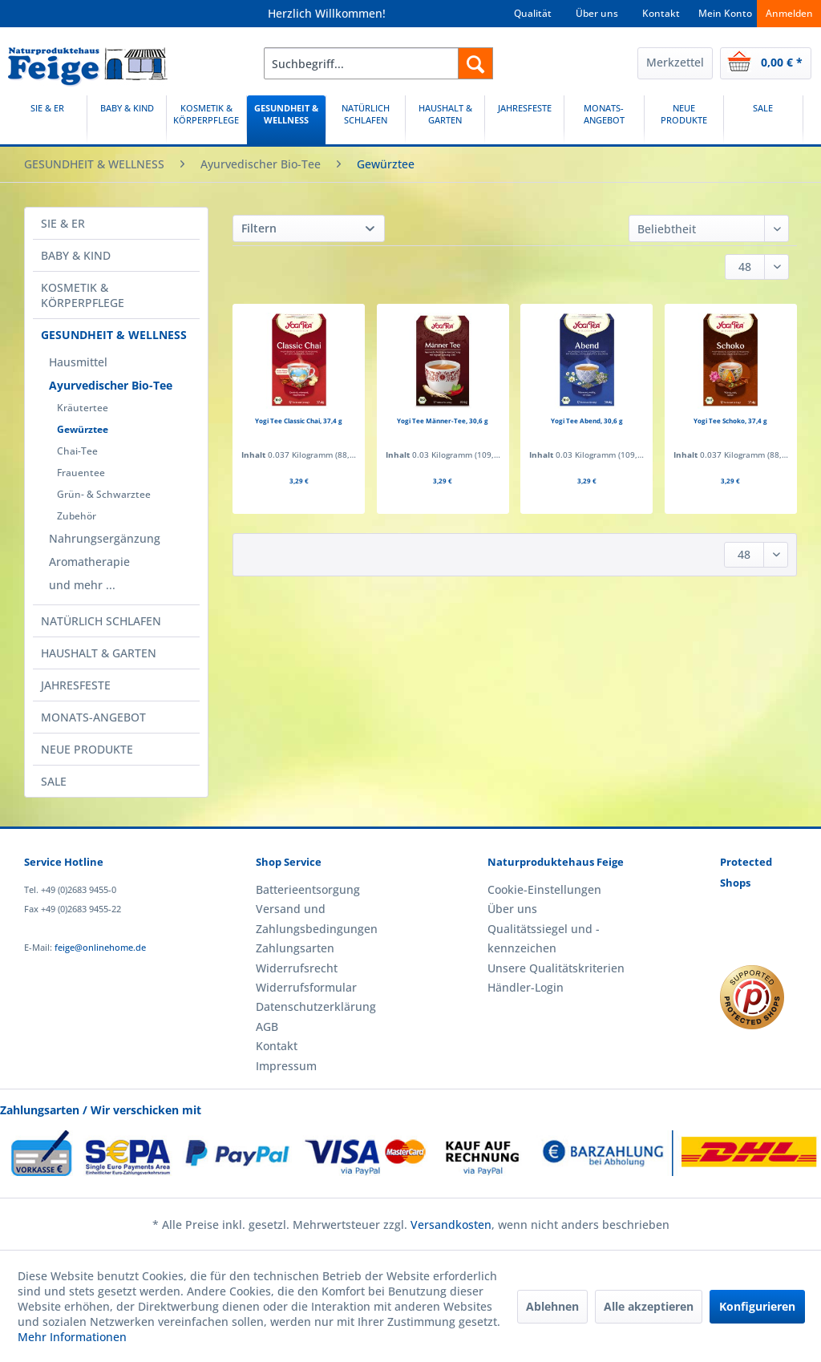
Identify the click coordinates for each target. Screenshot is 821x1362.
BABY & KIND (76, 255)
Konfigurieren (757, 1306)
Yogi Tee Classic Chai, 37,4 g (298, 420)
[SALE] (763, 119)
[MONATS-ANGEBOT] (603, 119)
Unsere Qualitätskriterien (556, 968)
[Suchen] (475, 63)
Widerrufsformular (306, 987)
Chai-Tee (77, 451)
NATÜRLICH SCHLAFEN (101, 620)
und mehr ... (82, 584)
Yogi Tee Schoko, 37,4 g (730, 420)
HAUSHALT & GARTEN (98, 653)
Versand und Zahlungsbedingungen (317, 918)
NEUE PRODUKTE (87, 749)
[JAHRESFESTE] (524, 119)
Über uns (597, 13)
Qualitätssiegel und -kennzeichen (543, 938)
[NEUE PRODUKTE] (684, 119)
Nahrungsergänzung (104, 538)
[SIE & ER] (47, 119)
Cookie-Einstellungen (544, 889)
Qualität (533, 13)
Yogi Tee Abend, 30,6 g (587, 420)
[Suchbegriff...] (379, 63)
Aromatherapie (89, 561)
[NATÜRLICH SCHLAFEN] (365, 119)
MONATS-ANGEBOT (93, 717)
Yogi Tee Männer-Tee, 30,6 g (442, 420)
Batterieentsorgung (308, 889)
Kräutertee (82, 407)
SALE (54, 781)
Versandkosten (450, 1224)
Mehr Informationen (72, 1336)
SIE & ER (63, 223)
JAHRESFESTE (76, 685)
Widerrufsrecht (297, 968)
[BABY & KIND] (126, 119)
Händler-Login (525, 987)
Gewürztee (82, 429)
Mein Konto (725, 13)
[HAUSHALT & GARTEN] (445, 119)
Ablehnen (552, 1306)
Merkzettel (675, 62)
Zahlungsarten (295, 948)
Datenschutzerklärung (316, 1006)
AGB (267, 1026)
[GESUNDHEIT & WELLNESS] (286, 119)
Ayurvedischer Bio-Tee (110, 385)
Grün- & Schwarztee (104, 494)
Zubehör (76, 516)
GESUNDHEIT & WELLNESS (114, 334)
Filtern (259, 228)
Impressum (286, 1065)
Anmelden (789, 13)
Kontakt (661, 13)
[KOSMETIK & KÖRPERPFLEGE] (206, 119)
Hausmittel (78, 362)
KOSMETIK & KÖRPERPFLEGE (82, 295)
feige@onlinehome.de (100, 947)
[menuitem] (379, 63)
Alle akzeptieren (649, 1306)
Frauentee (81, 472)
